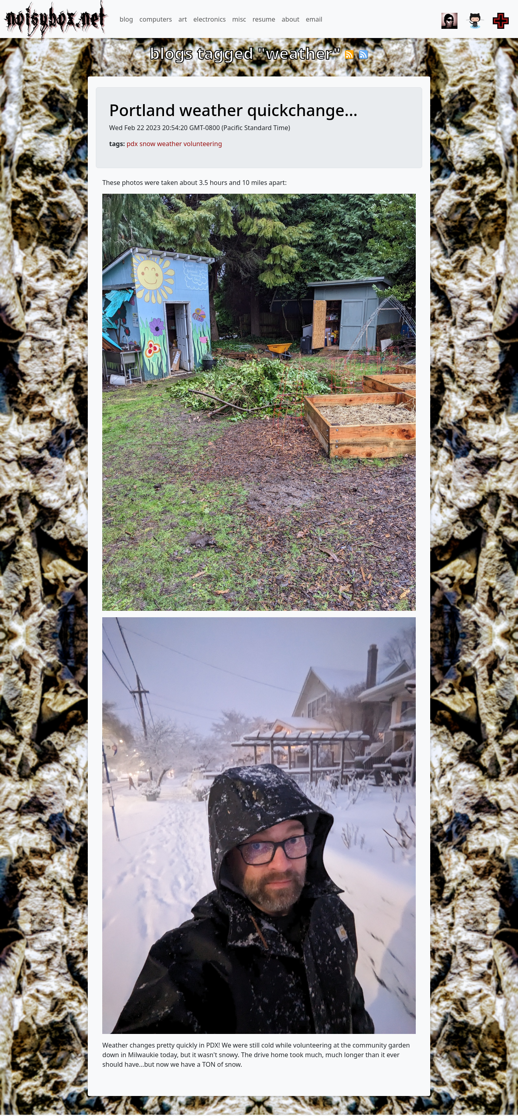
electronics (209, 19)
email (314, 19)
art (182, 19)
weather (169, 143)
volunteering (203, 143)
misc (239, 19)
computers (156, 19)
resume (264, 19)
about (290, 19)
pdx (132, 143)
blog (126, 19)
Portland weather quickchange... (233, 110)
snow (148, 143)
